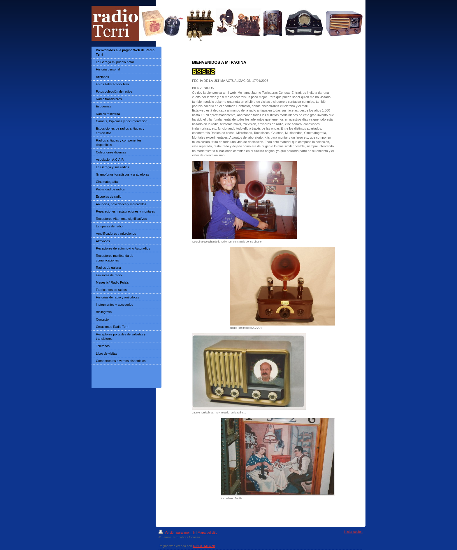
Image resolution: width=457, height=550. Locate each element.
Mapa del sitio (207, 532)
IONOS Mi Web (204, 546)
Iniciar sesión (353, 531)
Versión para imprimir (177, 532)
